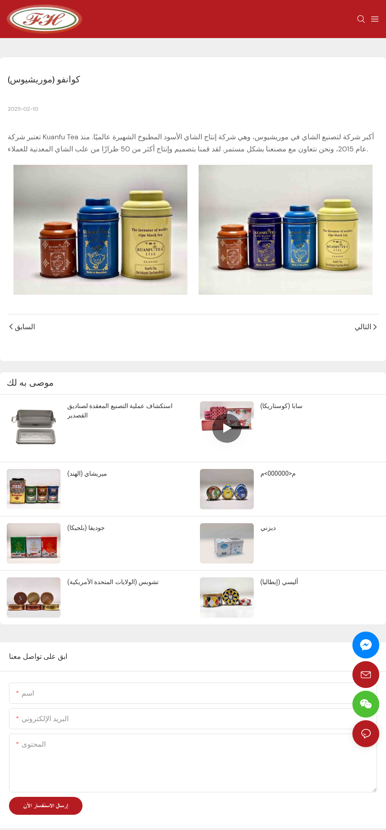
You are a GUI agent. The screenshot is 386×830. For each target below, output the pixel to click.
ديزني (268, 527)
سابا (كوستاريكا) (281, 405)
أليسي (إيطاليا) (279, 581)
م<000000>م (278, 473)
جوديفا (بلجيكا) (86, 527)
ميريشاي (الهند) (87, 473)
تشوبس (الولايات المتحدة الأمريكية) (113, 581)
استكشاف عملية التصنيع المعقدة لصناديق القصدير (120, 410)
